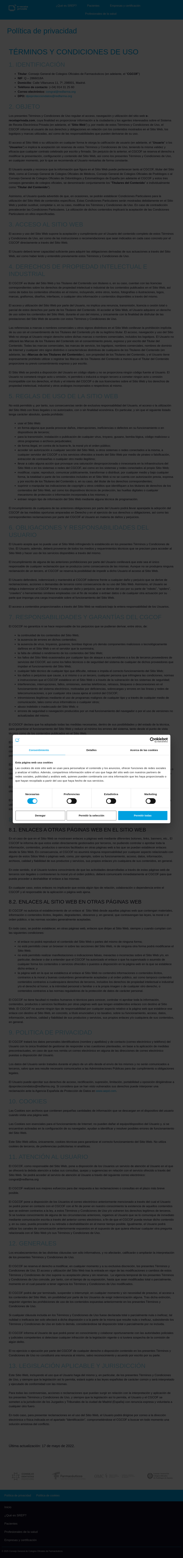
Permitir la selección (91, 815)
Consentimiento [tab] (39, 750)
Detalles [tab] (91, 750)
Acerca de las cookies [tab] (144, 750)
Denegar (40, 815)
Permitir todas (143, 815)
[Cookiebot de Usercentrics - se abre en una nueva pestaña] (152, 740)
